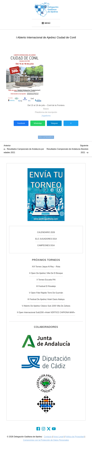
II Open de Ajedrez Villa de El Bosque (46, 273)
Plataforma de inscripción (46, 112)
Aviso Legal (58, 437)
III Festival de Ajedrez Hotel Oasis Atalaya (46, 299)
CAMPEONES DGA (46, 245)
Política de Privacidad (74, 437)
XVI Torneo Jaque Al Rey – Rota (46, 267)
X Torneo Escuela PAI (46, 280)
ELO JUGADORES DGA (46, 239)
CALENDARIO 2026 (46, 232)
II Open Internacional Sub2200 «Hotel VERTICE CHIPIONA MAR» (46, 312)
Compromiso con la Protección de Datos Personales (46, 440)
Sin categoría (46, 137)
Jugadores (46, 116)
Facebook (21, 123)
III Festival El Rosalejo (46, 286)
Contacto (48, 437)
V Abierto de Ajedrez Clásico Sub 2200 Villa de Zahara (46, 306)
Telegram (54, 123)
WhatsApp (38, 123)
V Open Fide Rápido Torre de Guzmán (46, 293)
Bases (46, 109)
